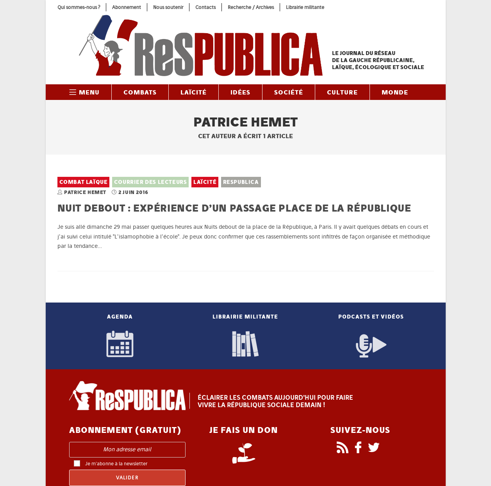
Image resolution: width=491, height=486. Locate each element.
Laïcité (204, 182)
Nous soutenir (168, 7)
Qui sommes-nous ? (78, 7)
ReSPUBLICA (241, 182)
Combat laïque (83, 182)
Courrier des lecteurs (150, 182)
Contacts (205, 7)
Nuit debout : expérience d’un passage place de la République (234, 208)
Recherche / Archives (251, 7)
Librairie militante (305, 7)
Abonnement (126, 7)
